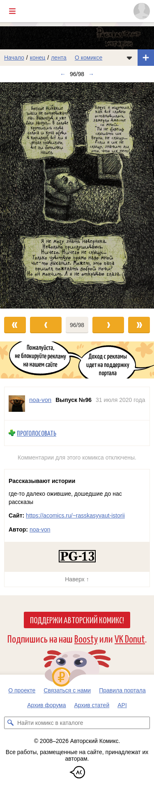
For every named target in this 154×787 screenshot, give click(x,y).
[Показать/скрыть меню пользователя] (142, 11)
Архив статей (92, 705)
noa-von (40, 529)
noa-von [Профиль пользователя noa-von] (40, 399)
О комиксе (88, 57)
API (122, 705)
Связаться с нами (67, 690)
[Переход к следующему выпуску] (77, 195)
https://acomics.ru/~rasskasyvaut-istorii (75, 515)
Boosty (86, 638)
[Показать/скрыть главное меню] (12, 11)
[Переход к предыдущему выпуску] (19, 195)
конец (38, 57)
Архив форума (46, 705)
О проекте (21, 690)
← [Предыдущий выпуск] (63, 74)
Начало (14, 57)
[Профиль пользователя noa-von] (17, 403)
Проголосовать (36, 433)
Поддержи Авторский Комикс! (77, 619)
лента (59, 57)
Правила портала (122, 690)
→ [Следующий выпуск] (91, 74)
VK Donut (130, 638)
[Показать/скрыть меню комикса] (129, 57)
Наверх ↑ (77, 579)
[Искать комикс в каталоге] (10, 723)
